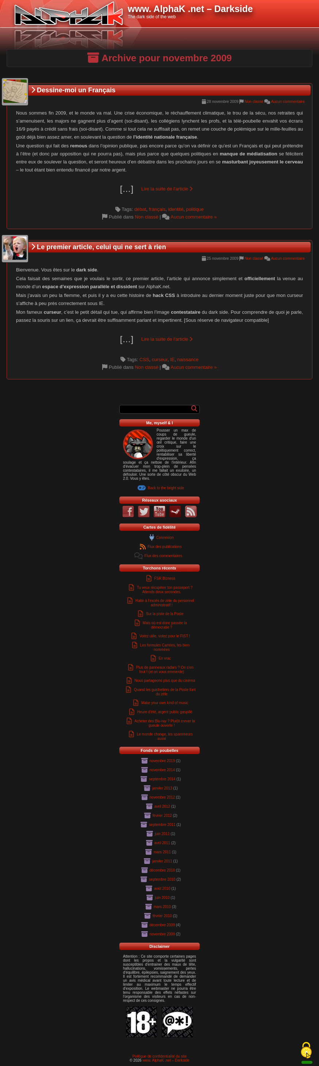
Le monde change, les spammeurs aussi (165, 736)
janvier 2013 (162, 788)
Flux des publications (164, 547)
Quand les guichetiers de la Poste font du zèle (165, 692)
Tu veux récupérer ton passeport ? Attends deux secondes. (165, 590)
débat (140, 209)
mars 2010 (162, 907)
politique (195, 209)
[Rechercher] (194, 409)
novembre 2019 (162, 761)
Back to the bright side (166, 488)
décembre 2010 (162, 870)
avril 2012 (162, 806)
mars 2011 (162, 852)
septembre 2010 (162, 879)
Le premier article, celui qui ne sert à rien (98, 247)
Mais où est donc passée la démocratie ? (165, 625)
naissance (188, 359)
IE (172, 359)
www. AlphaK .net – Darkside (165, 1060)
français (157, 209)
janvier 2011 (162, 861)
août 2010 (162, 889)
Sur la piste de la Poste (165, 614)
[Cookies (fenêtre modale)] (306, 1050)
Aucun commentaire (288, 102)
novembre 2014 (162, 770)
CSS (144, 359)
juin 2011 (162, 834)
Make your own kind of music (164, 703)
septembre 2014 (162, 779)
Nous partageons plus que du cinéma (165, 681)
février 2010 (162, 916)
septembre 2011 (162, 825)
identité (176, 209)
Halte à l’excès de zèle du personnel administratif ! (164, 603)
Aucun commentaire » (193, 217)
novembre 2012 (162, 797)
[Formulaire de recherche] (156, 409)
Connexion (165, 538)
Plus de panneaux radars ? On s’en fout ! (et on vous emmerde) (164, 669)
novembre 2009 (162, 934)
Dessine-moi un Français (73, 90)
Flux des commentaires (163, 556)
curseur (160, 359)
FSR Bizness (164, 578)
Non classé (254, 102)
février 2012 (162, 816)
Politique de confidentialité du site (159, 1056)
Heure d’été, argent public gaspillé (164, 712)
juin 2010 (162, 898)
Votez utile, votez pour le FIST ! (164, 636)
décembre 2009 (162, 925)
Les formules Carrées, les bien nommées (165, 647)
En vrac (164, 658)
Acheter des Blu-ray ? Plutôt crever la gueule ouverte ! (164, 723)
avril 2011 (162, 843)
